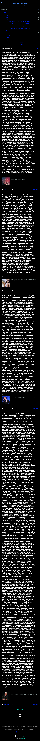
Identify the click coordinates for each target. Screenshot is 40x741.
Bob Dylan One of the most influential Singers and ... (20, 28)
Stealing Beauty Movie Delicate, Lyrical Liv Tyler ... (19, 24)
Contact (21, 44)
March (7, 32)
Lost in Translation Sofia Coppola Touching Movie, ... (20, 21)
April (7, 30)
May (7, 19)
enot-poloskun (23, 738)
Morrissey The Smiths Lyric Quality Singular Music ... (20, 26)
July (7, 15)
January (7, 37)
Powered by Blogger (20, 736)
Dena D (20, 721)
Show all (36, 48)
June (7, 17)
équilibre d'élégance (20, 4)
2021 (5, 12)
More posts (20, 709)
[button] (37, 53)
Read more (35, 189)
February (8, 35)
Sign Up (21, 42)
